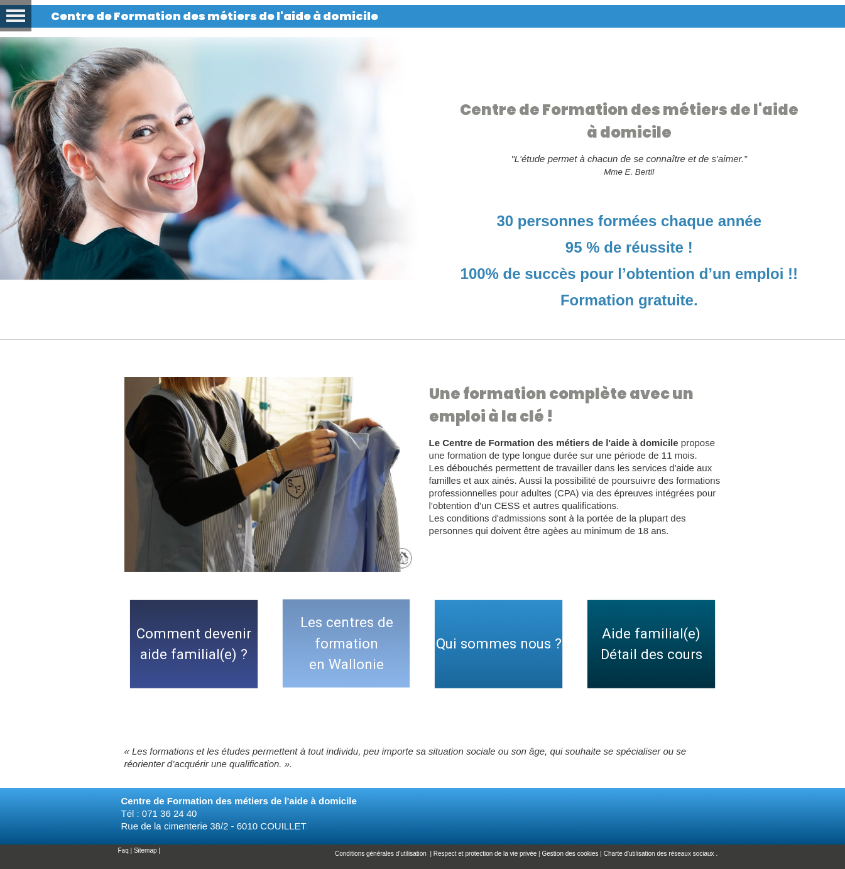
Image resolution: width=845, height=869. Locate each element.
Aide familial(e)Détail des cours (651, 643)
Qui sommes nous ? (499, 643)
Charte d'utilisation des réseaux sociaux (659, 853)
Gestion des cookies (570, 853)
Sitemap (145, 850)
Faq (123, 850)
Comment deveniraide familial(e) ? (193, 643)
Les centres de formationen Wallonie (346, 643)
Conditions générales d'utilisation (381, 853)
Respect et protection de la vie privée (485, 853)
